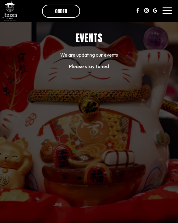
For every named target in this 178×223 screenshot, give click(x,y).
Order (61, 11)
